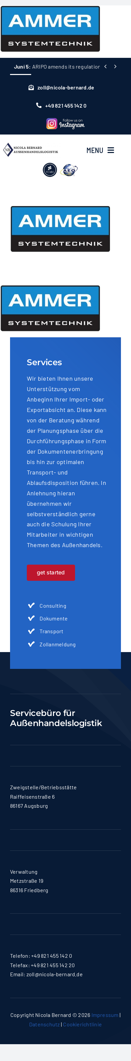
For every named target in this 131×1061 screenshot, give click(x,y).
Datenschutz (44, 1024)
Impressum (105, 1015)
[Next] (115, 66)
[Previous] (105, 66)
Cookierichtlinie (82, 1024)
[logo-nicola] (30, 141)
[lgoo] (61, 162)
